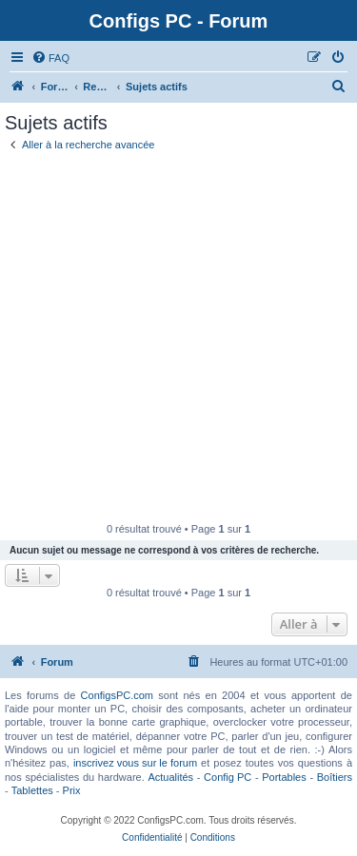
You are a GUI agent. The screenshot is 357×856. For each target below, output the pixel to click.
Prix (72, 790)
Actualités (170, 777)
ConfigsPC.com (117, 695)
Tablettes (32, 790)
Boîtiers (334, 777)
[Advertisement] (178, 335)
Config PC (227, 777)
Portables (284, 777)
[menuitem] (50, 58)
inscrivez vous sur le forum (135, 762)
